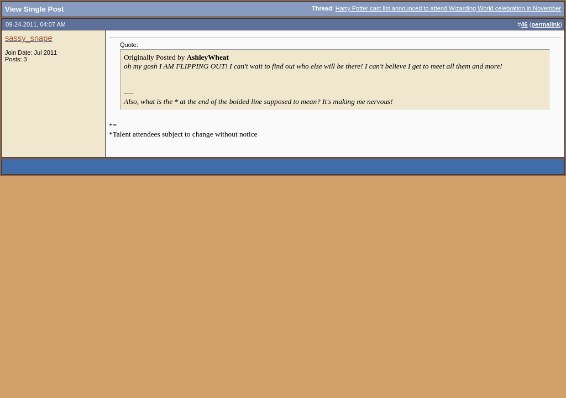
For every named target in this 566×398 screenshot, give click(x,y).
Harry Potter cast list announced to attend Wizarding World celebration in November (448, 8)
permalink (545, 24)
